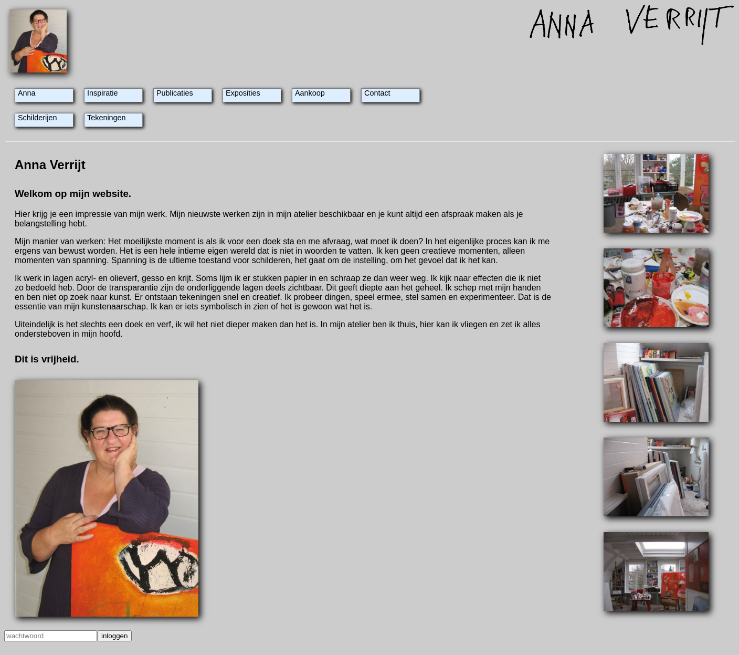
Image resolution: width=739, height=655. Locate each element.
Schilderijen (37, 117)
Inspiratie (102, 93)
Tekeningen (106, 117)
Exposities (243, 93)
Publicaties (174, 93)
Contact (377, 93)
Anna (27, 93)
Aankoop (310, 93)
